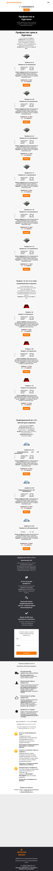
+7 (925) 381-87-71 (27, 866)
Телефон (18, 645)
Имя (17, 638)
